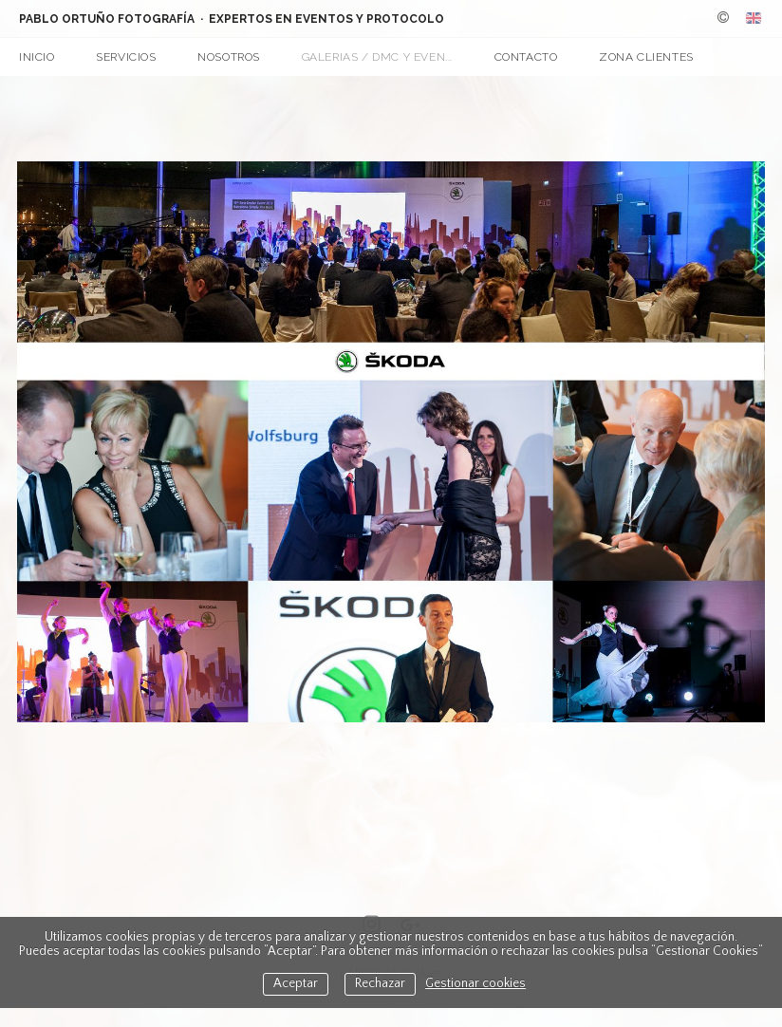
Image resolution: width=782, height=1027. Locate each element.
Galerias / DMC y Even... (377, 57)
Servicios (126, 57)
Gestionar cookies (475, 984)
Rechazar (380, 984)
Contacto (526, 57)
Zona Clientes (646, 57)
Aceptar (295, 984)
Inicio (37, 57)
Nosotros (228, 57)
